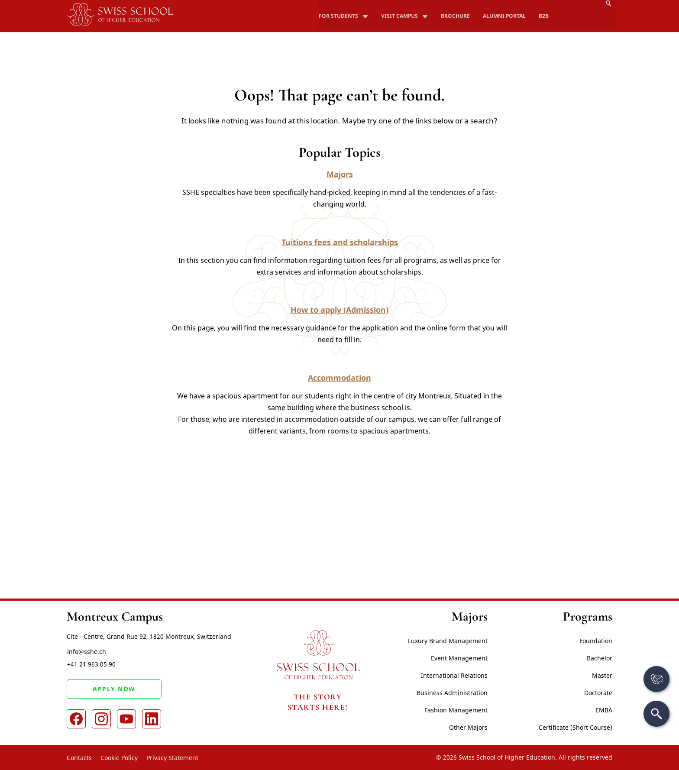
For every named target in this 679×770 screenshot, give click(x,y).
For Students (338, 4)
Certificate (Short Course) (575, 727)
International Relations (454, 675)
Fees (460, 19)
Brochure (453, 4)
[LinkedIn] (151, 719)
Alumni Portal (501, 4)
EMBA (603, 710)
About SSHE (348, 19)
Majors (340, 174)
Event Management (459, 658)
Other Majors (468, 727)
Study (414, 19)
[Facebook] (76, 719)
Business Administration (452, 693)
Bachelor (599, 658)
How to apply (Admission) (339, 309)
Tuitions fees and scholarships (339, 242)
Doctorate (598, 693)
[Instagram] (101, 719)
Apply (597, 19)
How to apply (527, 19)
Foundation (595, 641)
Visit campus (398, 4)
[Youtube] (126, 719)
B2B (539, 4)
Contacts (79, 758)
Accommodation (339, 377)
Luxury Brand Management (448, 641)
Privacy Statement (172, 758)
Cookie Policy (119, 758)
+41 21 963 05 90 (91, 664)
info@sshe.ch (86, 651)
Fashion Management (456, 710)
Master (602, 675)
